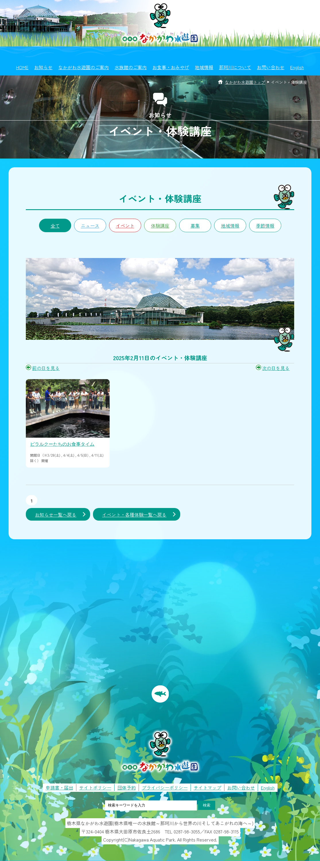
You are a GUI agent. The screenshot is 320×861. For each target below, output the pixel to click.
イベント (125, 225)
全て (55, 225)
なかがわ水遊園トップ (245, 82)
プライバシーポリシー (165, 787)
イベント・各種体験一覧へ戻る (134, 514)
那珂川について (235, 67)
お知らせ (43, 67)
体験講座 (160, 225)
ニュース (90, 225)
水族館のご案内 (131, 67)
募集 (195, 225)
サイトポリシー (95, 787)
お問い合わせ (270, 67)
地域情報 (204, 67)
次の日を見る (276, 367)
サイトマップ (207, 787)
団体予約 (126, 787)
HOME (22, 67)
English (297, 67)
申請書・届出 (59, 787)
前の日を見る (46, 367)
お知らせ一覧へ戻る (55, 514)
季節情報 (265, 225)
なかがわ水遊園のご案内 (83, 67)
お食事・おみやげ (170, 67)
